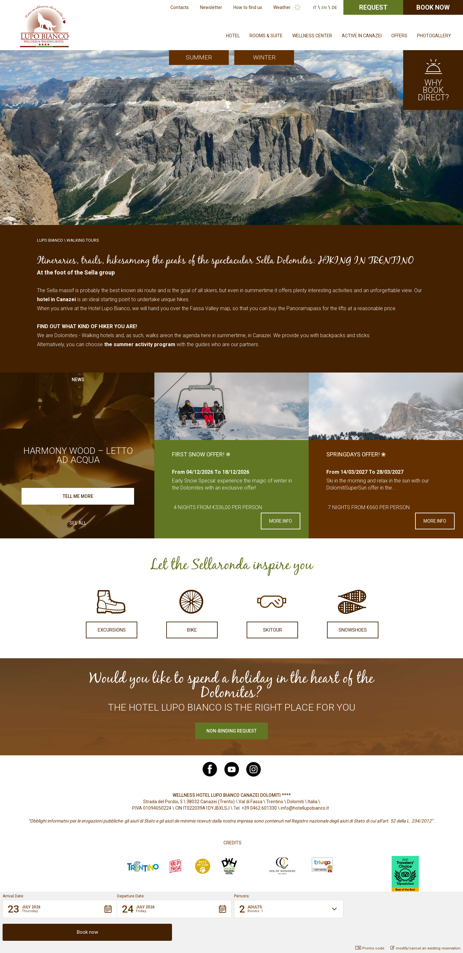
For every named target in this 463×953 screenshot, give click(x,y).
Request (373, 7)
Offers (399, 35)
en (324, 7)
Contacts (179, 7)
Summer (199, 57)
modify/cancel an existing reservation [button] (425, 948)
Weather (282, 7)
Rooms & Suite (266, 35)
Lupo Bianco (50, 240)
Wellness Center (312, 35)
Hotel (233, 35)
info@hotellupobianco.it (305, 808)
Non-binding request (231, 730)
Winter (264, 57)
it (314, 7)
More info (280, 521)
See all (77, 523)
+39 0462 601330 (259, 808)
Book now (433, 7)
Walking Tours (83, 240)
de (334, 7)
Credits (232, 842)
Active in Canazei (362, 35)
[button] (60, 932)
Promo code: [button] (370, 948)
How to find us (247, 7)
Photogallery (434, 35)
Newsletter (211, 7)
